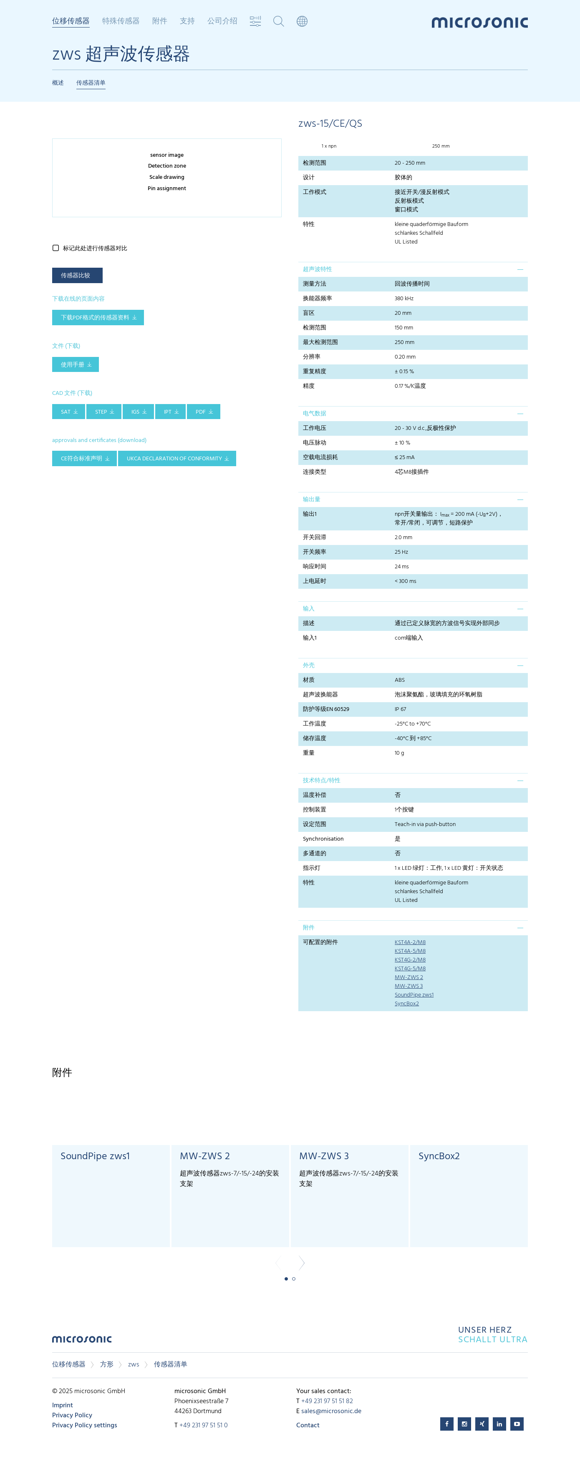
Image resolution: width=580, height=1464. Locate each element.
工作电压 (314, 428)
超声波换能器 (320, 695)
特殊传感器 (121, 22)
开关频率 (314, 552)
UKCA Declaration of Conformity (174, 459)
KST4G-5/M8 (410, 969)
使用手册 (72, 365)
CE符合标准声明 (81, 459)
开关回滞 (314, 537)
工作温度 (314, 724)
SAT (66, 412)
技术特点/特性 (321, 780)
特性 (309, 224)
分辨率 (311, 357)
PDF (201, 412)
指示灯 (311, 868)
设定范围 (314, 824)
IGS (135, 412)
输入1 (310, 638)
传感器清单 (91, 83)
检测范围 (314, 163)
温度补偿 (314, 795)
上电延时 (314, 581)
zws (133, 1364)
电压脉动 (314, 443)
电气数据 (314, 413)
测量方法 (314, 284)
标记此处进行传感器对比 (95, 249)
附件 (159, 22)
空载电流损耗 (320, 457)
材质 (309, 680)
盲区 (309, 313)
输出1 (310, 514)
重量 (309, 753)
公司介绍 (222, 22)
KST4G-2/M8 (410, 960)
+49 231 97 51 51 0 (203, 1425)
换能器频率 (317, 299)
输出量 (311, 499)
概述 (58, 83)
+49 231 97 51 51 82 (327, 1401)
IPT (167, 412)
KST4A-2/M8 (410, 942)
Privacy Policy (72, 1415)
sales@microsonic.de (331, 1411)
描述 (309, 623)
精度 (309, 386)
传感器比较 (75, 276)
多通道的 (314, 854)
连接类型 (314, 472)
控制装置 (314, 810)
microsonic (81, 1341)
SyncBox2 (407, 1004)
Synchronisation (323, 839)
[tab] (413, 269)
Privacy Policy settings (84, 1425)
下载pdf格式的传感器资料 (95, 318)
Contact (308, 1425)
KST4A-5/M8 (410, 951)
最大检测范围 (320, 342)
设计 (309, 178)
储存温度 (314, 738)
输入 (309, 609)
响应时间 (314, 567)
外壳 (309, 665)
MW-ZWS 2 (409, 977)
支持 (187, 22)
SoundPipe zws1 (414, 995)
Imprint (62, 1405)
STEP (101, 412)
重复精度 (314, 372)
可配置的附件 (320, 942)
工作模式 (314, 192)
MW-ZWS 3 (409, 986)
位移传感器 (71, 22)
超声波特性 (317, 269)
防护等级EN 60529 (326, 709)
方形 (106, 1364)
